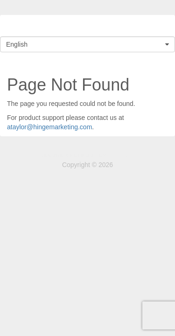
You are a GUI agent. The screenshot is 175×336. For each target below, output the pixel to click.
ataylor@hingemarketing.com (49, 127)
